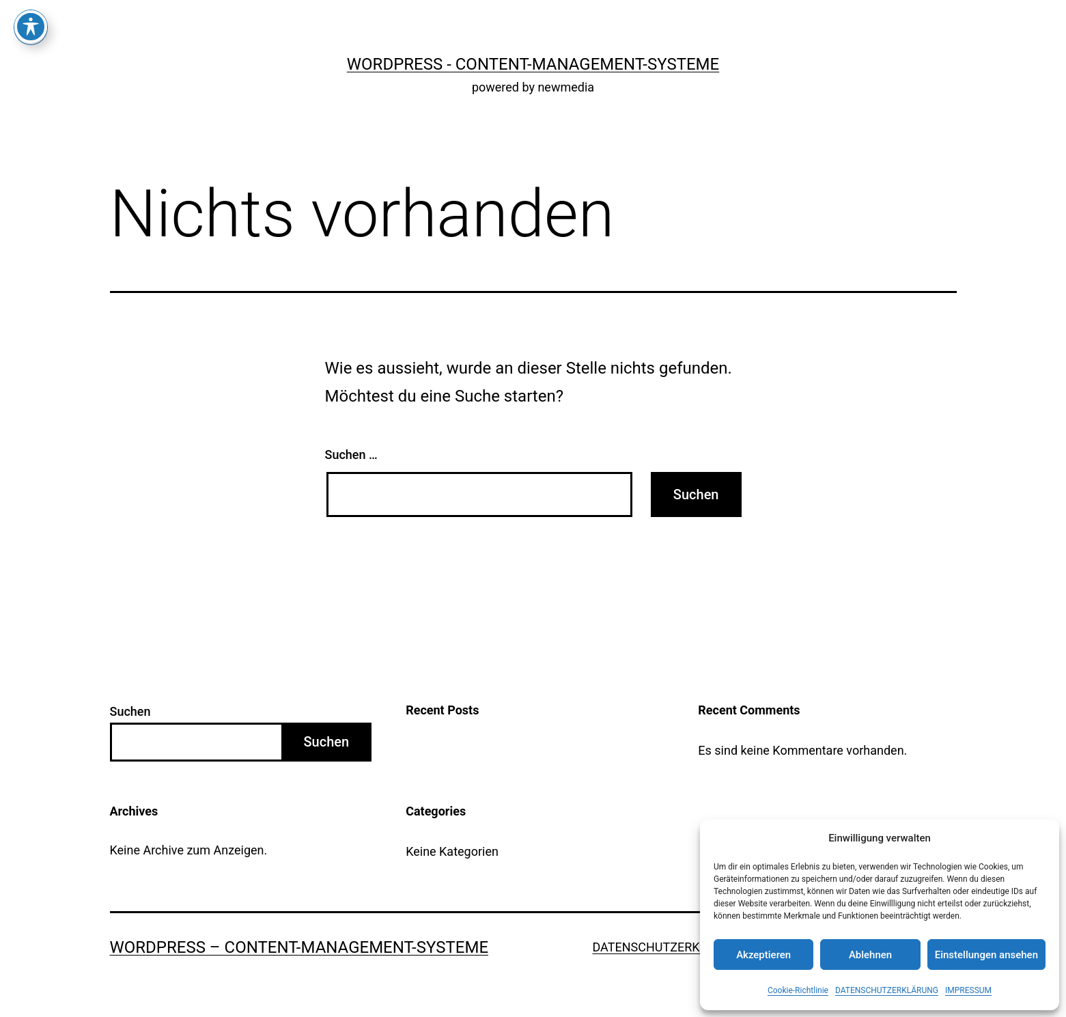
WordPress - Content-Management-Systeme (533, 64)
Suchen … (351, 454)
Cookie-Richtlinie (798, 990)
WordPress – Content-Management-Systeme (299, 947)
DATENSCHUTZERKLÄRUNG (886, 990)
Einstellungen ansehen (986, 955)
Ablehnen (870, 955)
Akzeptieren (763, 955)
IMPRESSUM (968, 990)
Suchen (130, 711)
